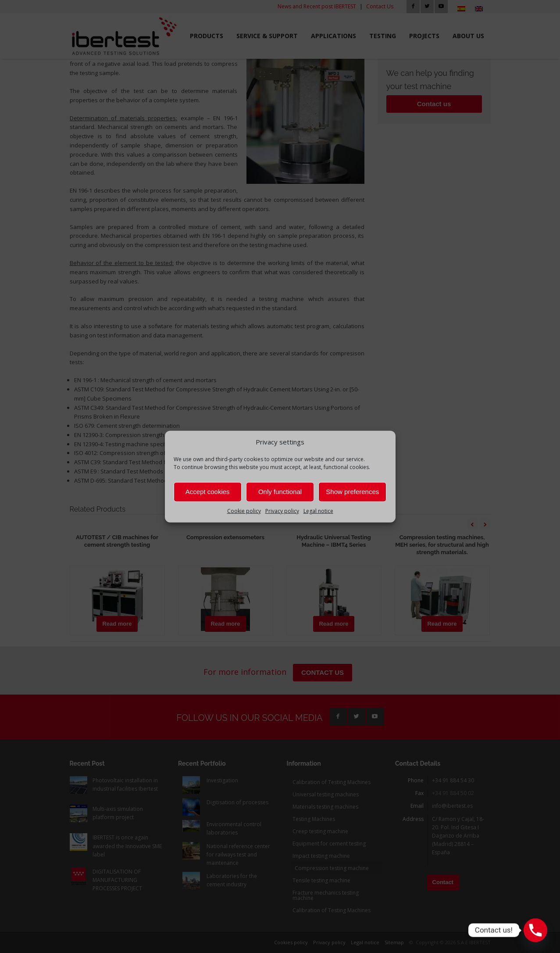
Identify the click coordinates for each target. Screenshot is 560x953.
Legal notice (318, 511)
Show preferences (352, 491)
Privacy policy (282, 511)
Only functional (280, 491)
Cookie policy (244, 511)
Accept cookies (207, 491)
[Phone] (535, 930)
